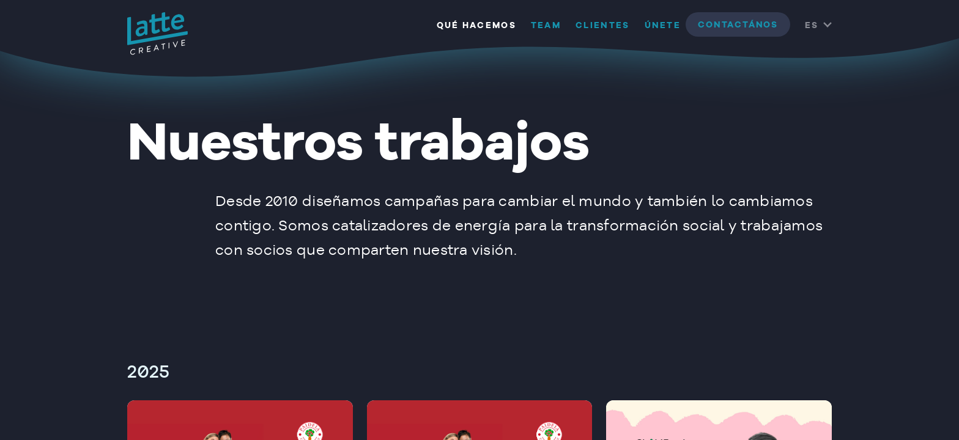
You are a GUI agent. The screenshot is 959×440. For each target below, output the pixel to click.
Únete (663, 25)
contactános (738, 25)
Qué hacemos (476, 25)
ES (811, 25)
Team (546, 25)
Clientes (602, 25)
